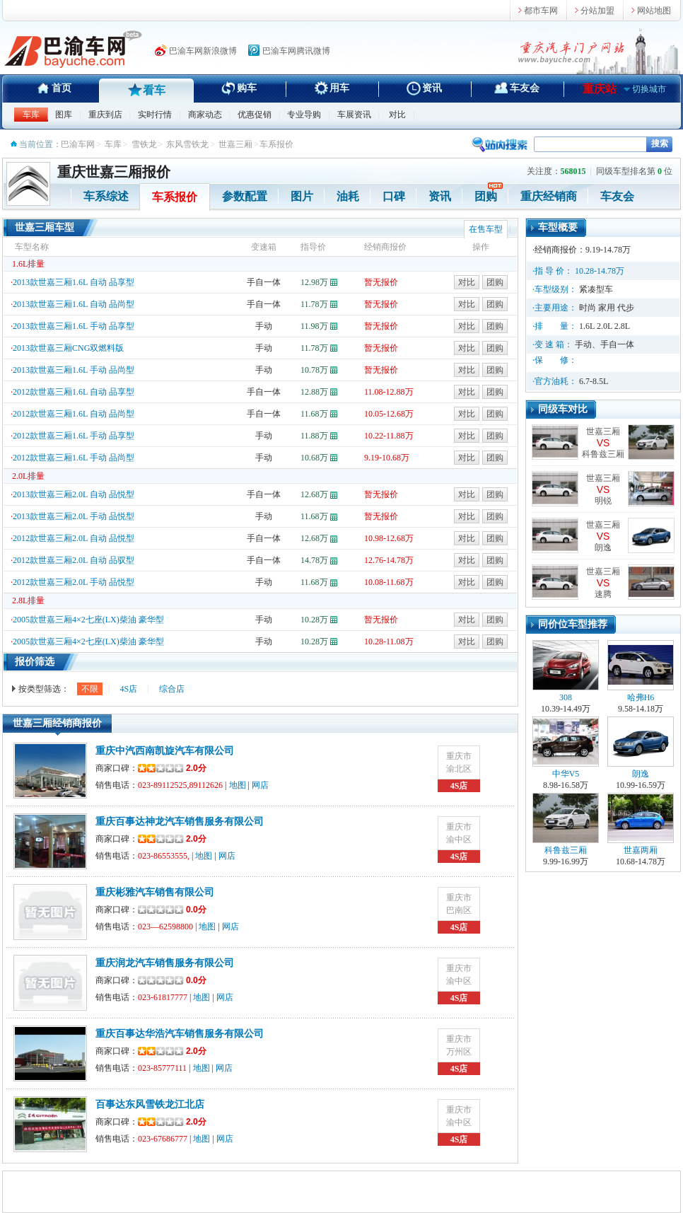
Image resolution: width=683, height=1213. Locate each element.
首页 (61, 88)
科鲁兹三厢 (603, 454)
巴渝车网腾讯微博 (296, 51)
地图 (237, 785)
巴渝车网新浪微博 (203, 51)
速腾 (603, 594)
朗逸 (603, 547)
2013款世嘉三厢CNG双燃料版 (68, 348)
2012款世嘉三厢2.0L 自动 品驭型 (73, 560)
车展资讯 (354, 115)
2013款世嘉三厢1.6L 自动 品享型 (73, 282)
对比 (397, 115)
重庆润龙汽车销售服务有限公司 (164, 963)
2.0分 (172, 768)
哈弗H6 (640, 671)
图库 (63, 115)
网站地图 (654, 11)
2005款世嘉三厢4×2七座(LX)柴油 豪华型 (88, 620)
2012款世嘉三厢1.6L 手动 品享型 (73, 436)
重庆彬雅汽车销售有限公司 (154, 892)
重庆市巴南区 (459, 904)
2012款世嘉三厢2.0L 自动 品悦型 (73, 538)
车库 (31, 115)
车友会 (524, 88)
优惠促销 (255, 115)
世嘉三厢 (235, 144)
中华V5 (565, 747)
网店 (260, 785)
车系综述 (106, 196)
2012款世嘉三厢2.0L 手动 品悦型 (73, 582)
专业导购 (304, 115)
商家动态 (205, 115)
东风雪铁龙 (187, 144)
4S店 (128, 689)
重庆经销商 (548, 196)
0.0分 (196, 910)
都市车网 (541, 11)
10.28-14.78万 (599, 271)
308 (565, 671)
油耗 (348, 196)
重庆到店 (105, 115)
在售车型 (486, 229)
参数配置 (244, 196)
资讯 (432, 88)
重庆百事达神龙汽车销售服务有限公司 (179, 821)
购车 (247, 88)
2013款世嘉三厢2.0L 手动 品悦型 (73, 516)
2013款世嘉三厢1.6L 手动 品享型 (73, 326)
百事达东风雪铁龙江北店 (149, 1104)
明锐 (603, 501)
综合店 (172, 689)
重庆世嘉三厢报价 (113, 172)
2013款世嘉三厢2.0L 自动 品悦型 (73, 494)
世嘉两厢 (640, 824)
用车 (339, 88)
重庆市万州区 (459, 1045)
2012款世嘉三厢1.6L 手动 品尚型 (73, 458)
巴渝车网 (78, 144)
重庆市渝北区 (459, 762)
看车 (154, 90)
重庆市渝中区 (459, 833)
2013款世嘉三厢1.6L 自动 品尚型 (73, 304)
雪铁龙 (144, 144)
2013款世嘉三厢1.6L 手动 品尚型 (73, 370)
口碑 (394, 196)
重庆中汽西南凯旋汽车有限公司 (164, 750)
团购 (485, 196)
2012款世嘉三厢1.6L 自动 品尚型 (73, 414)
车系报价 (174, 197)
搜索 (659, 144)
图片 (302, 196)
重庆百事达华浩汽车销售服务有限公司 (179, 1033)
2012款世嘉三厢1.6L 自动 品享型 (73, 392)
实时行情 (155, 115)
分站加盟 (597, 11)
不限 (89, 689)
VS (603, 442)
